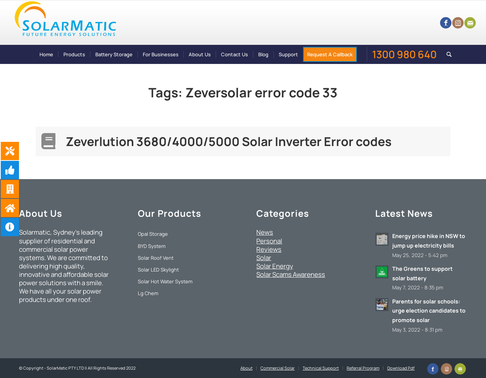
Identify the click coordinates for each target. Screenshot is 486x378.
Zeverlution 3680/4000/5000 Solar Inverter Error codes (228, 141)
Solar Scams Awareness (290, 274)
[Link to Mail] (470, 23)
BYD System (152, 246)
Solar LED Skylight (158, 269)
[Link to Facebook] (445, 23)
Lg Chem (148, 293)
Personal (269, 241)
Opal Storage (153, 233)
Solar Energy (274, 266)
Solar (263, 257)
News (264, 232)
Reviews (268, 249)
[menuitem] (46, 54)
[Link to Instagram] (458, 23)
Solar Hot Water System (165, 281)
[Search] (446, 54)
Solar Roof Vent (156, 257)
